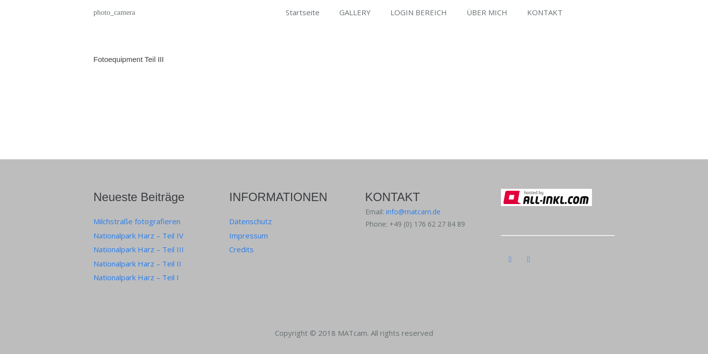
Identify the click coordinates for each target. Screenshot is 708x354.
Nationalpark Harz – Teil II (137, 263)
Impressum (248, 235)
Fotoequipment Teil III (128, 59)
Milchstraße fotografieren (136, 221)
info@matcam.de (413, 211)
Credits (241, 249)
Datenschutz (250, 221)
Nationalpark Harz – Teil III (138, 249)
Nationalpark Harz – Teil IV (138, 235)
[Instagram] (510, 259)
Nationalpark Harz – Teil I (136, 277)
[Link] (115, 12)
